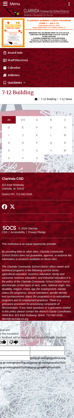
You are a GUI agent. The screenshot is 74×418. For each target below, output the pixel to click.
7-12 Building (48, 99)
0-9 (23, 119)
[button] (37, 82)
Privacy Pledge (37, 232)
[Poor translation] (14, 342)
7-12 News (66, 99)
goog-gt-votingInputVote (45, 367)
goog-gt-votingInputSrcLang (48, 357)
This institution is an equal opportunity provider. (29, 243)
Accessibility (18, 232)
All (8, 119)
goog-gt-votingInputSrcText (48, 362)
